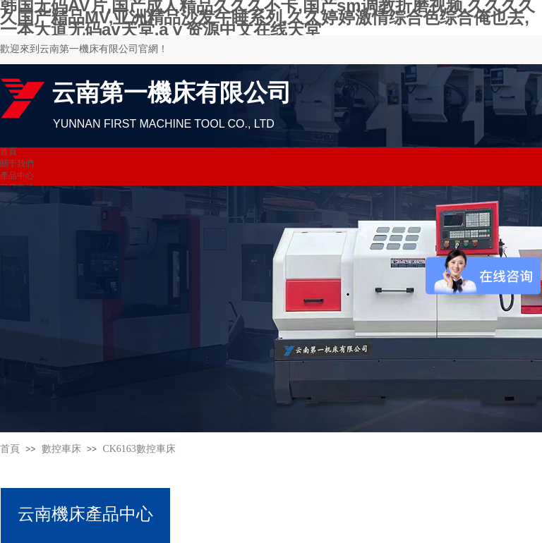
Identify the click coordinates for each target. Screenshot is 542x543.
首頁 (8, 152)
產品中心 (17, 176)
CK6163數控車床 (138, 449)
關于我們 (17, 164)
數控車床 (61, 449)
